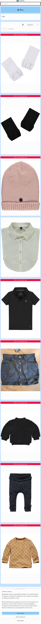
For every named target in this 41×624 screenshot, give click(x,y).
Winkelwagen (6, 610)
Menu (20, 9)
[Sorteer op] (30, 24)
